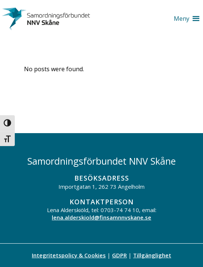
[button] (181, 18)
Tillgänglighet (152, 255)
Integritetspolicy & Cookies (69, 255)
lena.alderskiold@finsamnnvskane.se (101, 217)
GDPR (119, 255)
